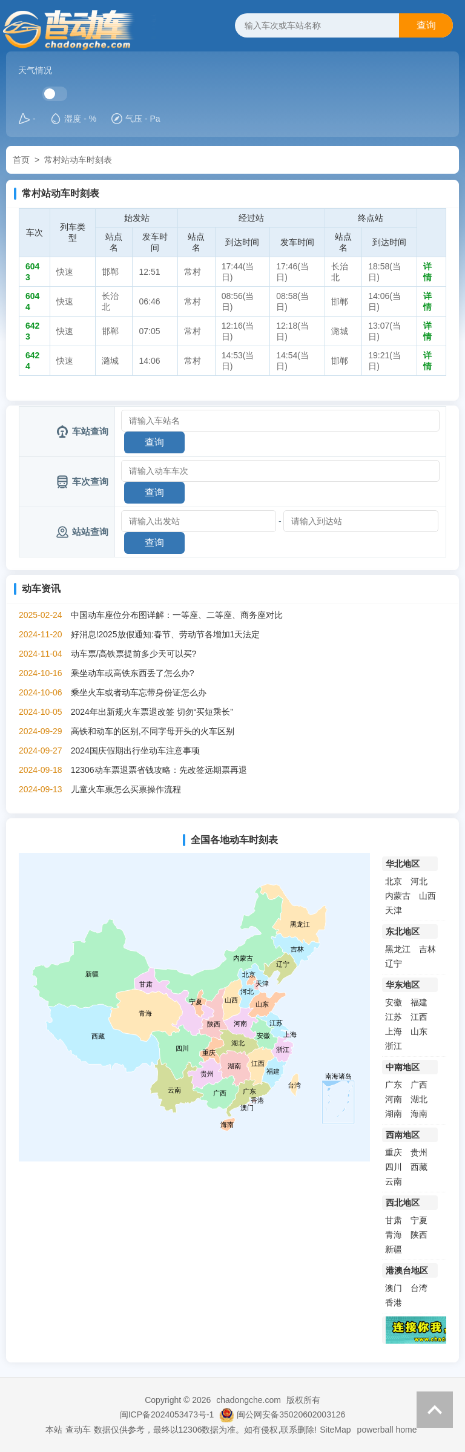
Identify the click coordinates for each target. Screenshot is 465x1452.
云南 (393, 1181)
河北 (419, 881)
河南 (393, 1099)
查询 (426, 25)
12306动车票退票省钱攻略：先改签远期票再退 (159, 770)
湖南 (393, 1114)
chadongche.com (248, 1400)
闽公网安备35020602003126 (291, 1414)
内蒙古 (398, 896)
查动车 (78, 1429)
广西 (419, 1084)
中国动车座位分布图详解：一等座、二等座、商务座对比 (177, 615)
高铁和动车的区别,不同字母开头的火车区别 (152, 731)
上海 (393, 1031)
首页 (21, 160)
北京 (393, 881)
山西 (427, 896)
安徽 (393, 1002)
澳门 (393, 1288)
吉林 (427, 949)
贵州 (419, 1152)
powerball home (387, 1429)
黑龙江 (398, 949)
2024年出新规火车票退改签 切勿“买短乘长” (152, 712)
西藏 (419, 1167)
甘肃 (393, 1220)
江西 (419, 1017)
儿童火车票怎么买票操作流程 (126, 789)
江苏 (393, 1017)
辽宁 (393, 963)
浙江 (393, 1046)
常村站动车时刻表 (78, 160)
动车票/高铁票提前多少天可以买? (134, 654)
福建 (419, 1002)
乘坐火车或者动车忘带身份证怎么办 (138, 692)
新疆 (393, 1249)
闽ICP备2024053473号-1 (167, 1414)
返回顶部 (435, 1409)
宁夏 (419, 1220)
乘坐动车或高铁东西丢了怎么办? (132, 673)
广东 (393, 1084)
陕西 (419, 1235)
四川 (393, 1167)
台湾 (419, 1288)
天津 (393, 910)
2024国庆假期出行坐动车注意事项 (135, 750)
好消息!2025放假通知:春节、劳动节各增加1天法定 (165, 634)
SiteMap (335, 1429)
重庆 (393, 1152)
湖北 (419, 1099)
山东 (419, 1031)
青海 (393, 1235)
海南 (419, 1114)
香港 (393, 1302)
